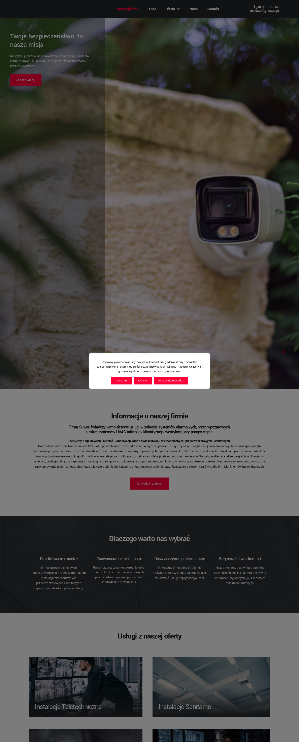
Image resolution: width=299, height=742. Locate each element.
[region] (149, 371)
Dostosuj (122, 380)
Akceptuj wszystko (171, 380)
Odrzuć (143, 380)
